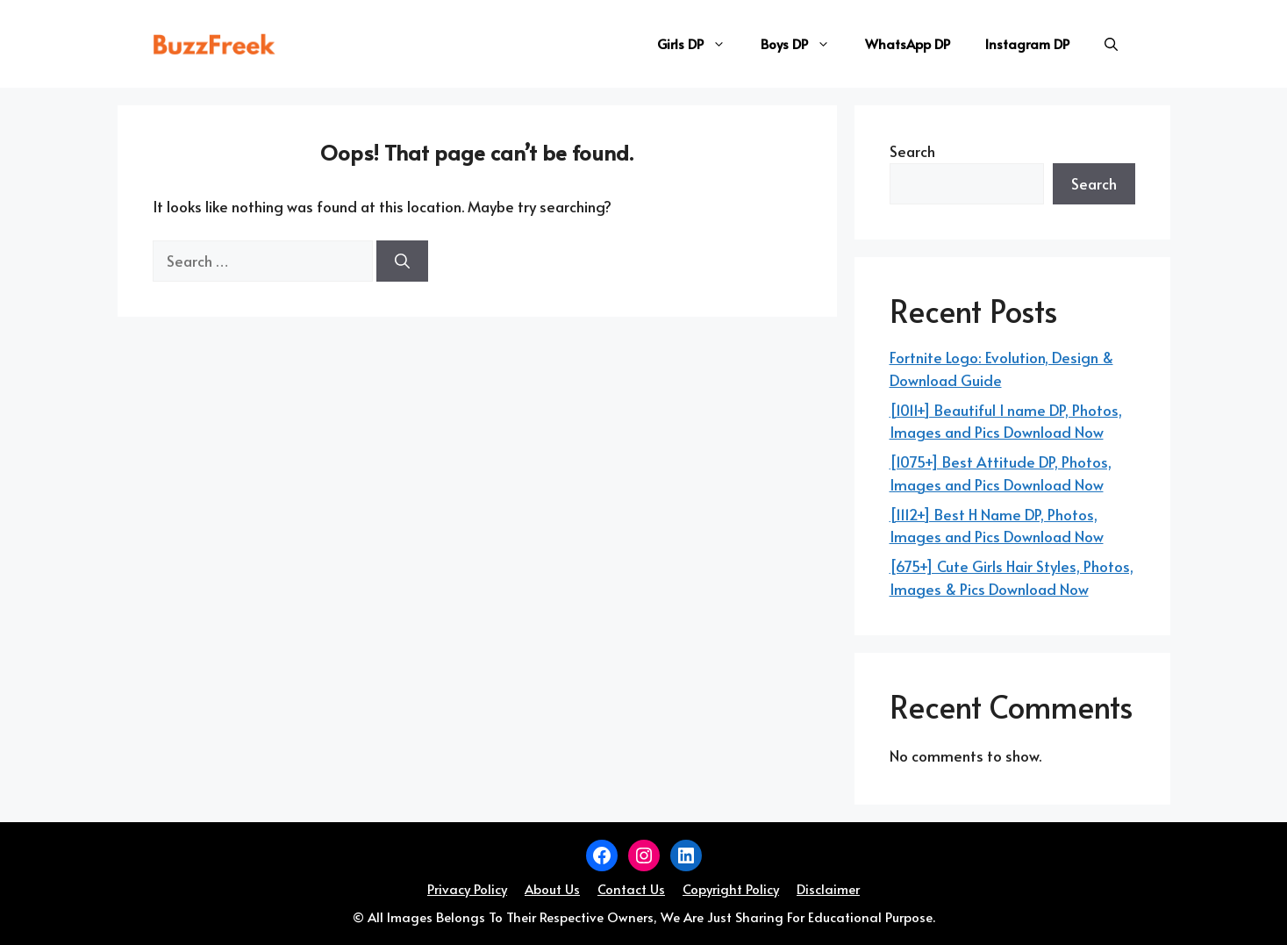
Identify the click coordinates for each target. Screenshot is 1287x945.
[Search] (402, 261)
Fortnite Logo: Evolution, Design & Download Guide (1001, 368)
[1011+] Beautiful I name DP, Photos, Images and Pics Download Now (1006, 421)
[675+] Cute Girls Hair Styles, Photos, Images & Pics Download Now (1011, 577)
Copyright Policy (731, 888)
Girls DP (700, 44)
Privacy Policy (467, 888)
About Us (552, 888)
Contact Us (631, 888)
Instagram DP (1027, 43)
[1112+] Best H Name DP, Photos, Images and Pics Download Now (997, 526)
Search (912, 150)
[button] (1111, 44)
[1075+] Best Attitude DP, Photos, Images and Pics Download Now (1001, 473)
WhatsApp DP (907, 43)
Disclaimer (828, 888)
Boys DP (804, 44)
